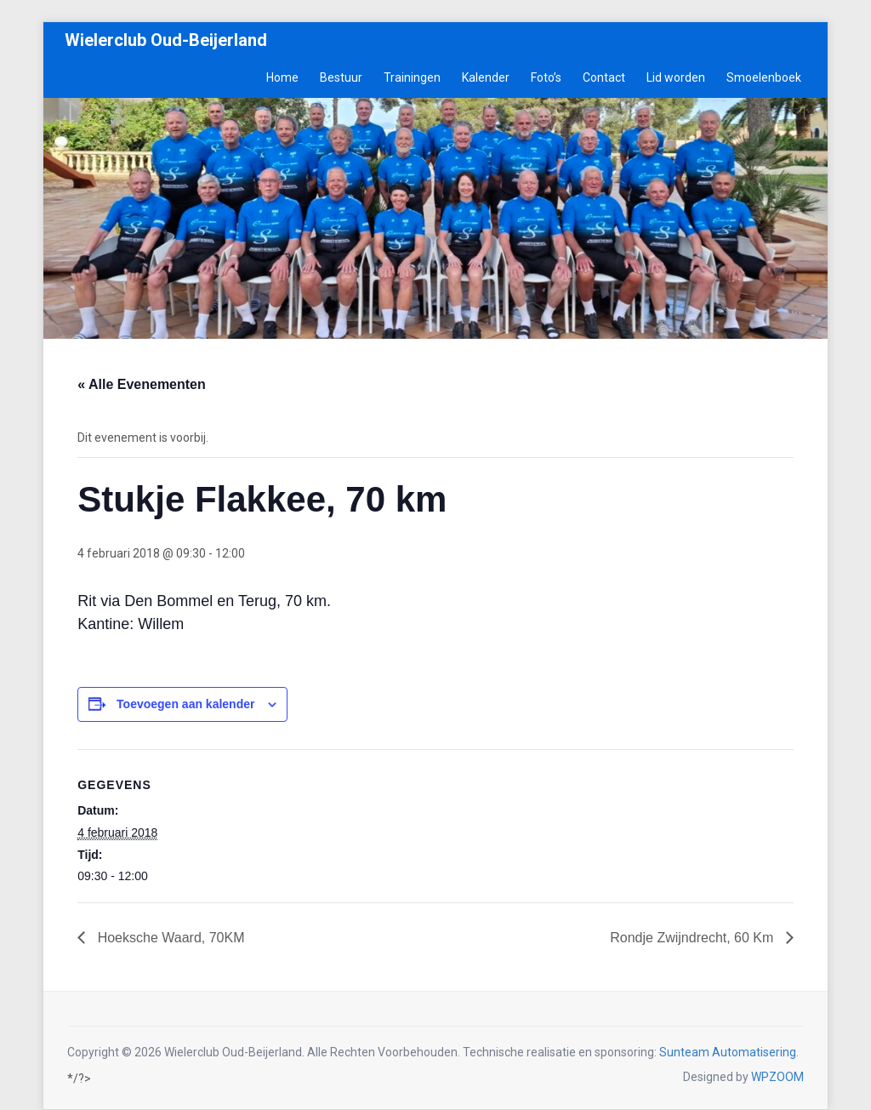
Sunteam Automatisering (727, 1052)
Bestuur (341, 77)
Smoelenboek (763, 77)
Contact (604, 77)
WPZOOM (777, 1077)
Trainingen (412, 77)
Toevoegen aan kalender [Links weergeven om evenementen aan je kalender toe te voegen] (185, 704)
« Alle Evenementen (141, 384)
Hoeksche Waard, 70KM (169, 937)
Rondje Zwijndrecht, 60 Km (693, 937)
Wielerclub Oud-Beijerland (166, 40)
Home (282, 77)
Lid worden (675, 77)
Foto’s (546, 77)
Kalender (486, 77)
